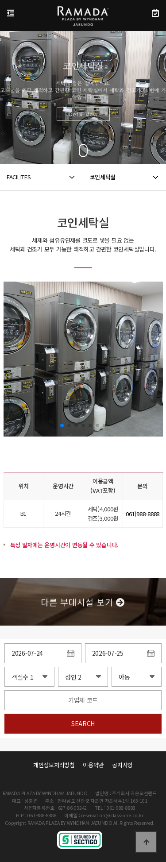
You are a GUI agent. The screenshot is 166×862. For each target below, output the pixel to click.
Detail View (83, 121)
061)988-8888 (142, 514)
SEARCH (83, 723)
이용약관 (93, 765)
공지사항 (122, 765)
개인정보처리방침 (54, 765)
